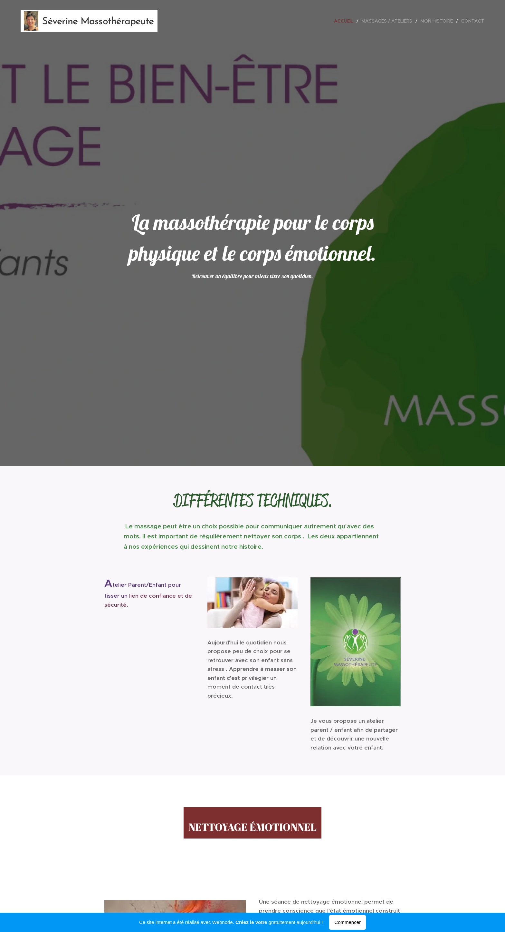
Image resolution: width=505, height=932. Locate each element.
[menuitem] (345, 21)
